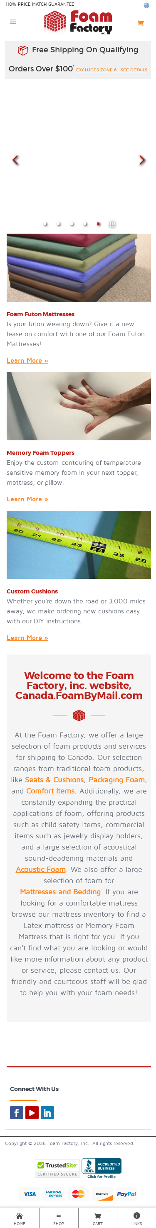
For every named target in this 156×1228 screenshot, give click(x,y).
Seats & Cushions (54, 780)
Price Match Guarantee (46, 4)
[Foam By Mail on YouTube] (32, 1112)
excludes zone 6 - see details (111, 70)
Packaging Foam (117, 780)
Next (141, 159)
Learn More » (27, 360)
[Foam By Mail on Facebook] (16, 1112)
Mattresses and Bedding (60, 892)
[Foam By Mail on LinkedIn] (47, 1112)
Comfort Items (50, 791)
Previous (15, 159)
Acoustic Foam (41, 870)
